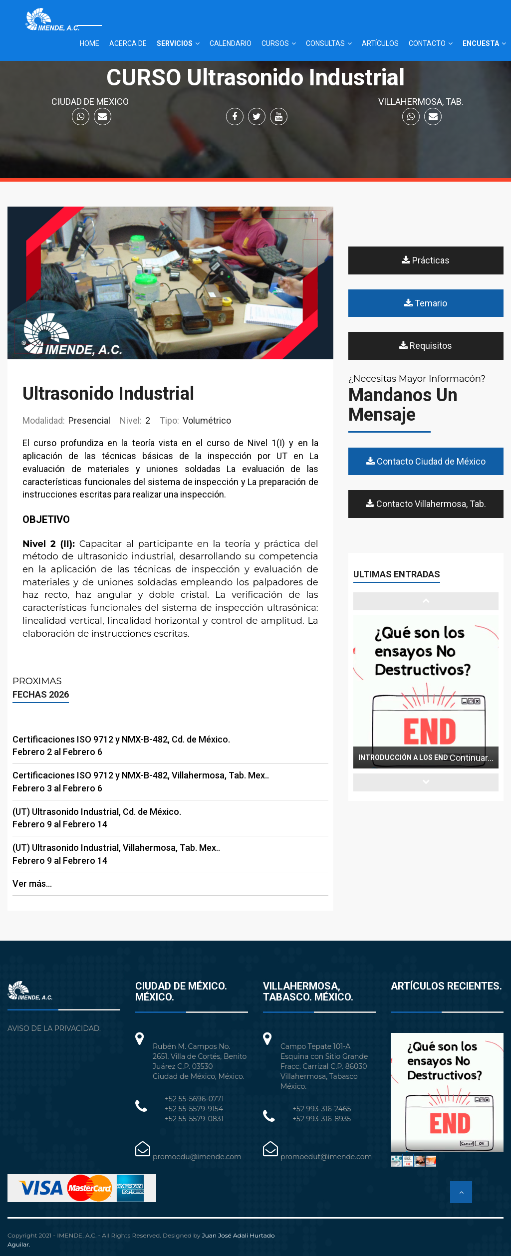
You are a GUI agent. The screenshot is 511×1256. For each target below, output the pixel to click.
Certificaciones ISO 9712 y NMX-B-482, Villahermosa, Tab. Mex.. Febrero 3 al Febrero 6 (140, 781)
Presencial (66, 420)
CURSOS (275, 43)
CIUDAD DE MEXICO (90, 101)
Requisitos (425, 345)
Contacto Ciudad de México (426, 461)
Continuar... (472, 758)
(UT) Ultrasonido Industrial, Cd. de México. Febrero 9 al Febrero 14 (96, 818)
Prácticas (426, 260)
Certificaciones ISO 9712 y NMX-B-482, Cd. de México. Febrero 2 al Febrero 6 (121, 745)
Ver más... (32, 883)
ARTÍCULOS (380, 43)
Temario (425, 303)
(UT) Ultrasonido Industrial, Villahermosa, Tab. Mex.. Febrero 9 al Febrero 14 (116, 854)
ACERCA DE (128, 43)
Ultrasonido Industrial (108, 393)
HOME (89, 43)
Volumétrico (195, 420)
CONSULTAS (325, 43)
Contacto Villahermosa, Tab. (426, 504)
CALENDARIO (231, 43)
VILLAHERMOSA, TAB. (421, 101)
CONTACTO (427, 43)
